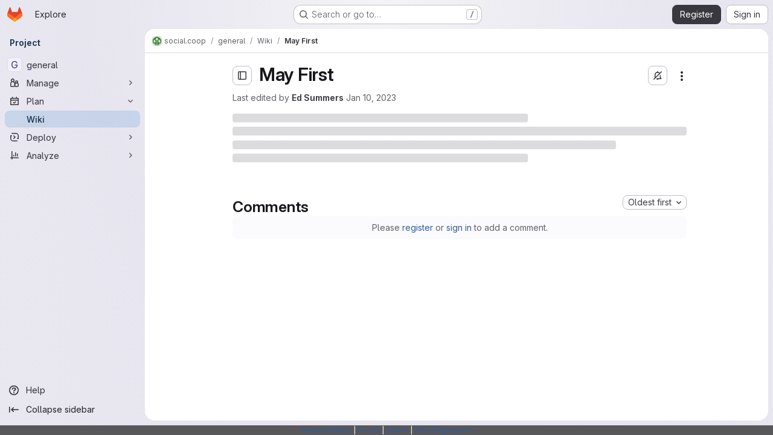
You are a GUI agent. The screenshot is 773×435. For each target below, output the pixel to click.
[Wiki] (72, 119)
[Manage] (72, 82)
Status (397, 429)
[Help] (72, 390)
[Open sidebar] (242, 75)
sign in (459, 227)
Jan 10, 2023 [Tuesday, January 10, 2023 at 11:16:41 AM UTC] (371, 97)
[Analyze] (72, 155)
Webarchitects (325, 429)
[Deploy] (72, 137)
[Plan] (72, 100)
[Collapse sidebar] (72, 409)
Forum (369, 429)
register (417, 227)
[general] (72, 64)
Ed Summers (318, 97)
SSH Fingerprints (443, 429)
